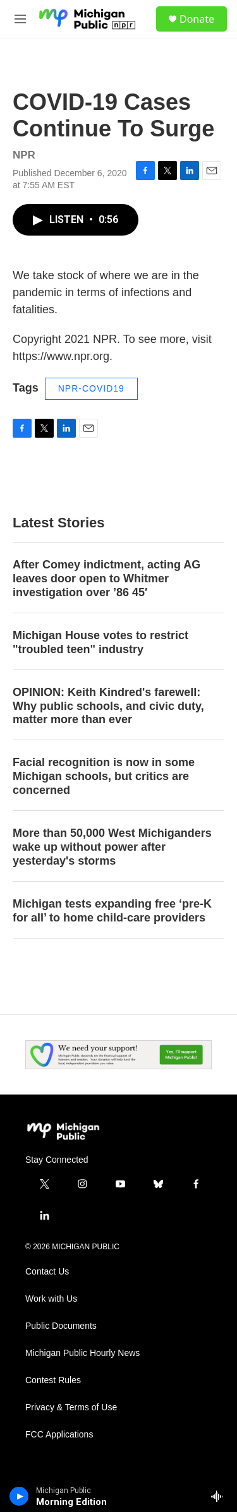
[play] (19, 1496)
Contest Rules (53, 1380)
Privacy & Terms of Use (71, 1407)
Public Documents (61, 1326)
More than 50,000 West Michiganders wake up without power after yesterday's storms (112, 847)
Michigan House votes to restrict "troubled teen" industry (100, 642)
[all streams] (220, 1496)
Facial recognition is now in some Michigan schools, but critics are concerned (104, 776)
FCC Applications (59, 1434)
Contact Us (47, 1271)
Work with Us (51, 1299)
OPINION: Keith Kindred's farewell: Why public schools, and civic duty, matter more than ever (108, 706)
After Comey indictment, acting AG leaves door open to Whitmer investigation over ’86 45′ (106, 578)
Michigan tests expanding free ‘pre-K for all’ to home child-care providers (112, 910)
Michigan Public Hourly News (82, 1353)
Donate (196, 19)
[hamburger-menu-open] (20, 19)
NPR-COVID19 (91, 388)
